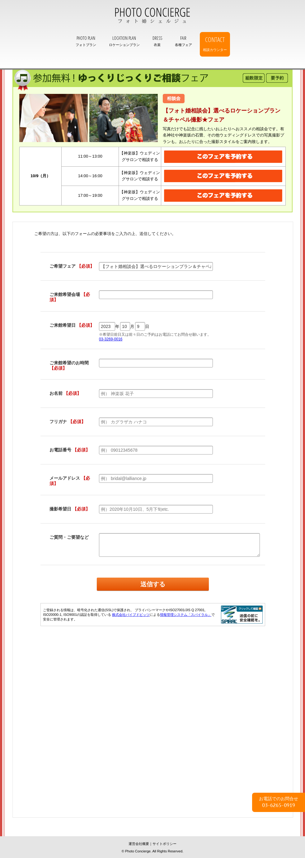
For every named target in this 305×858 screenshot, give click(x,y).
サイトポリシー (164, 844)
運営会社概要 (139, 844)
